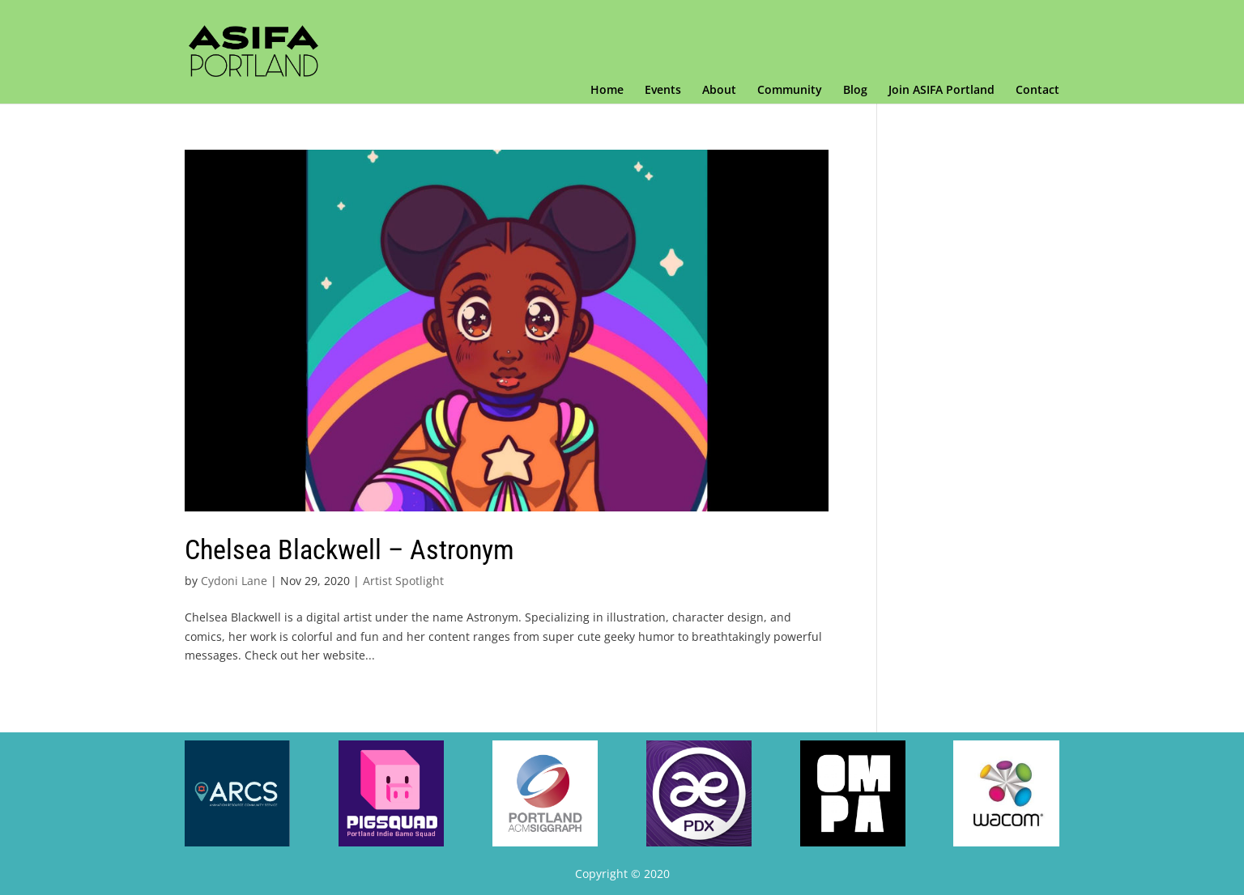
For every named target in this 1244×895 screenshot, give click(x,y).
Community (789, 90)
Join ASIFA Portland (941, 90)
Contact (1037, 90)
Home (607, 90)
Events (663, 90)
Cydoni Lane (234, 580)
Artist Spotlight (403, 580)
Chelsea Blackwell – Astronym (349, 549)
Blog (855, 90)
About (719, 90)
